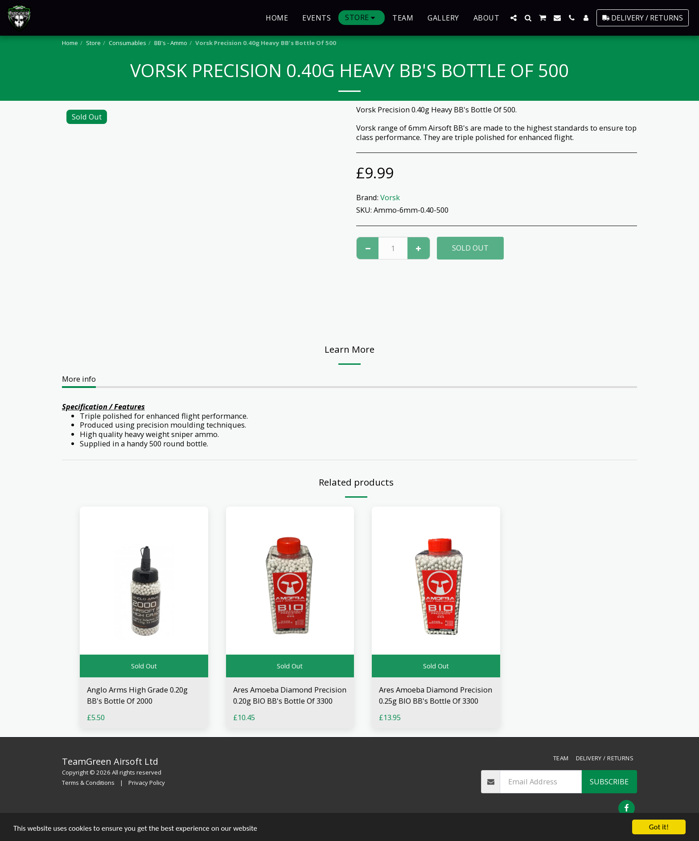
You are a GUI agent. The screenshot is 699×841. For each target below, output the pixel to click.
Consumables (127, 43)
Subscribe (609, 781)
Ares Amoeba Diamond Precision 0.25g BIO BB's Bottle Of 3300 (435, 695)
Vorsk (390, 197)
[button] (513, 17)
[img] (144, 592)
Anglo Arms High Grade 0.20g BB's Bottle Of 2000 (137, 695)
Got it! (659, 827)
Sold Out (470, 248)
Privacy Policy (146, 783)
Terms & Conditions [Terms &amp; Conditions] (88, 783)
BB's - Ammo (170, 43)
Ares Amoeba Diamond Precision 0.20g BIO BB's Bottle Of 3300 (289, 695)
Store (93, 43)
